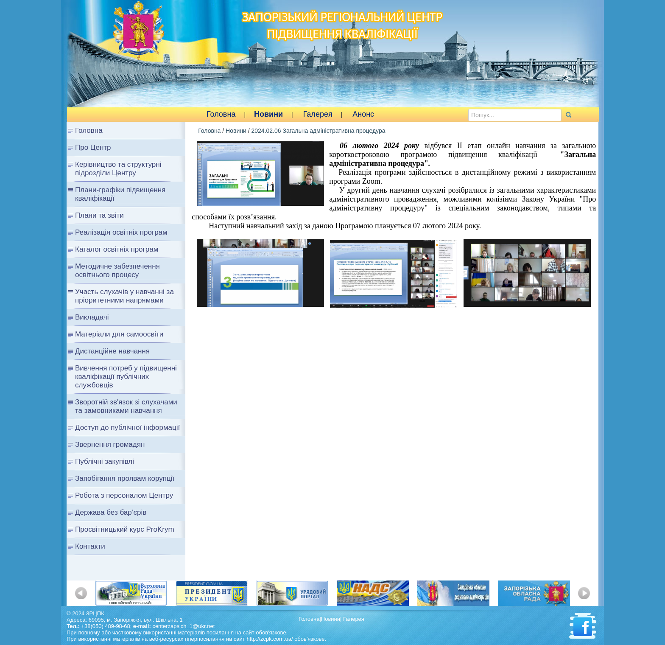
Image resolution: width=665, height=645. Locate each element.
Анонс (363, 114)
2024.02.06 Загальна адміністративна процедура (318, 130)
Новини (268, 114)
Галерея (317, 114)
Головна (221, 114)
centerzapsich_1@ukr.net (183, 626)
